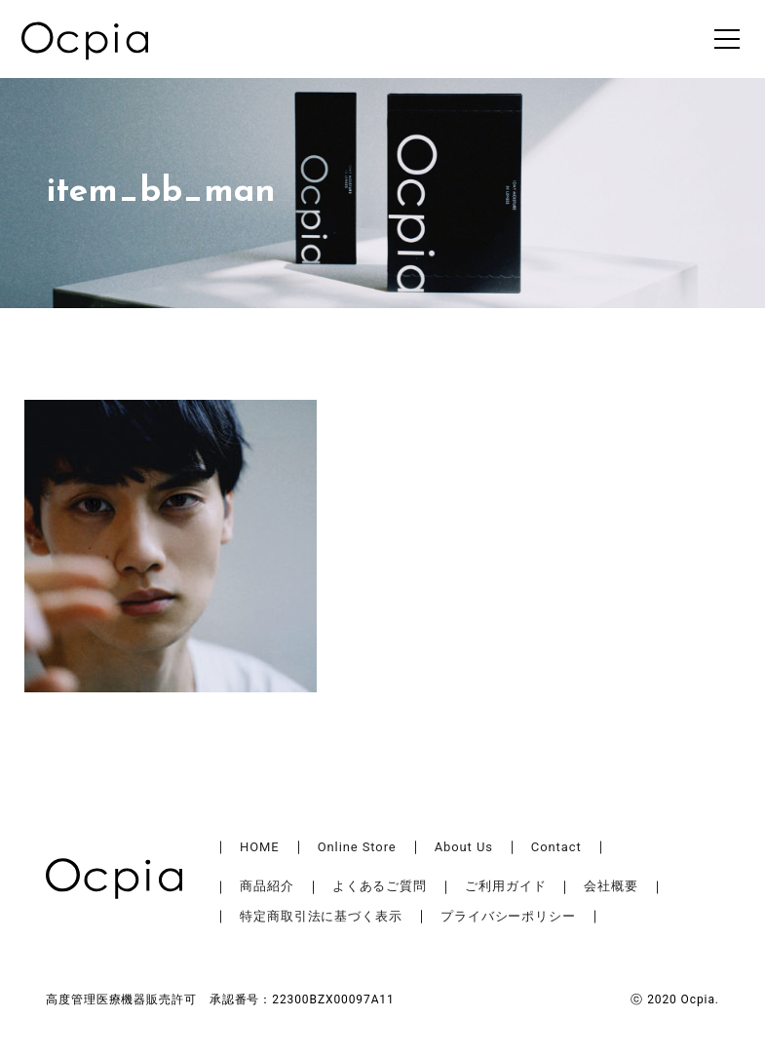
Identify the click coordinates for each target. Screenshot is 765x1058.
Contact (556, 847)
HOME (260, 847)
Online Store (357, 847)
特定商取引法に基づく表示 (321, 916)
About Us (464, 847)
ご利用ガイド (505, 886)
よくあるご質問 (379, 886)
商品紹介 (267, 886)
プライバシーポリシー (508, 916)
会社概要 (611, 886)
